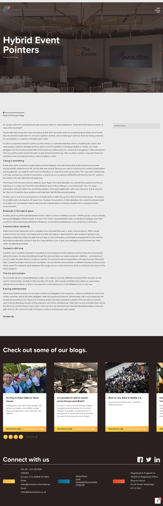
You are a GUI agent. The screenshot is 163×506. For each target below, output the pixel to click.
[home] (7, 10)
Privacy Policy (81, 476)
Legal (78, 479)
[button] (9, 397)
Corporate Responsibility (86, 482)
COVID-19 (80, 485)
